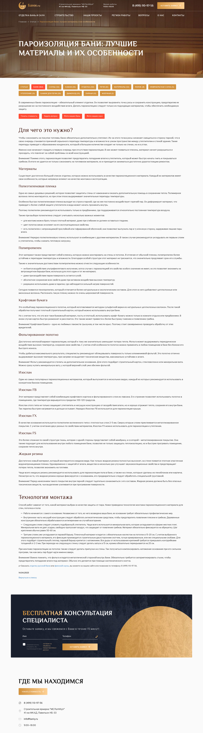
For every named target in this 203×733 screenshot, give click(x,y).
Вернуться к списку (28, 577)
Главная (23, 22)
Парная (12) (144, 93)
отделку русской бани (40, 565)
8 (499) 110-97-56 (142, 6)
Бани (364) (44, 87)
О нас (161, 15)
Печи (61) (127, 87)
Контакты (178, 15)
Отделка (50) (106, 87)
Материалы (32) (149, 87)
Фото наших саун (105, 116)
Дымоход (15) (122, 93)
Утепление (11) (66, 93)
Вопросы (143, 15)
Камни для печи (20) (94, 93)
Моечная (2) (165, 93)
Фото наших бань (79, 116)
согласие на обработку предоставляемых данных (49, 646)
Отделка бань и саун (32, 15)
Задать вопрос (55, 116)
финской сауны (62, 565)
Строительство (64, 15)
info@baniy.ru (31, 718)
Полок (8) (171, 87)
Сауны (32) (64, 87)
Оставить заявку (169, 6)
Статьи (33, 22)
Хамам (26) (84, 87)
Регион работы (121, 15)
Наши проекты (93, 15)
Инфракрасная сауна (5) (36, 93)
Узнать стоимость (30, 116)
